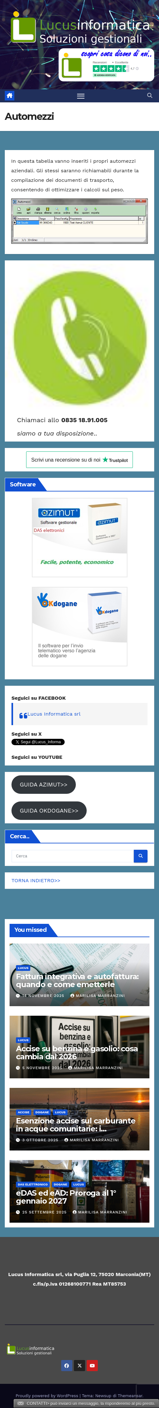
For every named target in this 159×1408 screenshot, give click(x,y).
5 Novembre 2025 (43, 1068)
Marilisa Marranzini (97, 995)
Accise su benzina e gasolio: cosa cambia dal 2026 (77, 1052)
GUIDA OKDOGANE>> (49, 810)
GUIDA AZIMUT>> (44, 784)
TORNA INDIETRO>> (36, 880)
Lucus (23, 968)
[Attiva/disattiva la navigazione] (81, 96)
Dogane (42, 1112)
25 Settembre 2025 (45, 1212)
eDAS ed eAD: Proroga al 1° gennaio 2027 (66, 1196)
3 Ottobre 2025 (41, 1140)
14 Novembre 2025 (44, 995)
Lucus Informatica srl (54, 714)
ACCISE (23, 1112)
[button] (149, 96)
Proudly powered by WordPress (48, 1395)
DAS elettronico (33, 1184)
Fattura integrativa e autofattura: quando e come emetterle (77, 980)
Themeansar (130, 1395)
